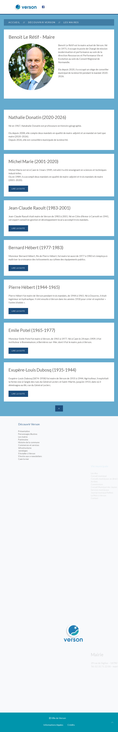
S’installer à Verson (47, 453)
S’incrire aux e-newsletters (50, 456)
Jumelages (43, 450)
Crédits (71, 725)
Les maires (43, 437)
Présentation (44, 431)
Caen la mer (44, 459)
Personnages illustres (48, 434)
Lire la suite (18, 188)
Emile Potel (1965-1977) (32, 330)
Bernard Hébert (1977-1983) (36, 247)
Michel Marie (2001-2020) (33, 161)
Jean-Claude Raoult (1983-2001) (40, 207)
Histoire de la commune (49, 442)
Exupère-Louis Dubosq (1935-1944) (42, 369)
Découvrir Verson (41, 22)
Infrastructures (45, 448)
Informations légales (53, 725)
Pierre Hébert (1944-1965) (34, 287)
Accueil (14, 22)
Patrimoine (44, 439)
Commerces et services (49, 445)
